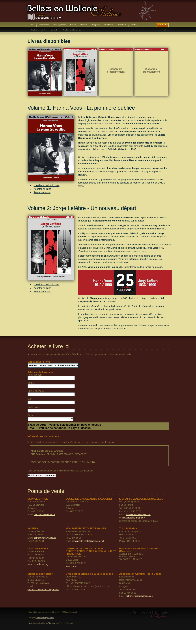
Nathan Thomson (48, 623)
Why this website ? (38, 30)
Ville (30, 399)
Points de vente (42, 192)
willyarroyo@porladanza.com (139, 596)
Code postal (34, 407)
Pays (30, 415)
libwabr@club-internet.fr (133, 517)
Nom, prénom (35, 374)
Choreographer (59, 25)
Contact (134, 25)
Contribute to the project (72, 30)
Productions (44, 25)
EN (165, 30)
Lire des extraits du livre (47, 185)
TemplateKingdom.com (45, 618)
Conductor (109, 25)
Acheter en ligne (42, 189)
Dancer (73, 25)
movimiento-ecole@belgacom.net (88, 541)
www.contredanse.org (38, 564)
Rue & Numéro (36, 391)
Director (83, 25)
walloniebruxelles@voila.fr (138, 514)
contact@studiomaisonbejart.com (43, 589)
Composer (95, 25)
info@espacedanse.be (44, 514)
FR (161, 30)
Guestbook (122, 25)
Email (31, 383)
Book (30, 623)
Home (32, 25)
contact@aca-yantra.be (45, 538)
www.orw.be (71, 566)
